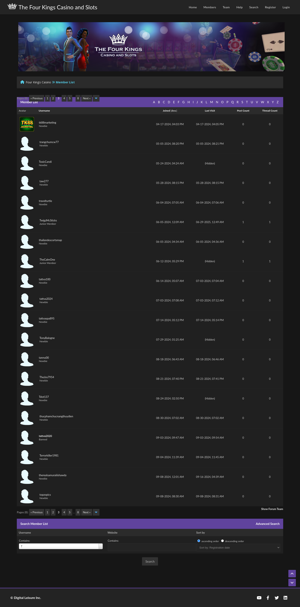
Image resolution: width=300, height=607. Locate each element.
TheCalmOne (47, 259)
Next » (87, 98)
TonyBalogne (47, 338)
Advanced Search (268, 524)
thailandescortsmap (50, 240)
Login (286, 7)
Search (253, 7)
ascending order (210, 541)
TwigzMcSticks (48, 220)
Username (25, 532)
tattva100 (44, 279)
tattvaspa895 (46, 318)
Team (226, 7)
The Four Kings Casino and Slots (52, 7)
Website (113, 532)
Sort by (200, 532)
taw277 (44, 181)
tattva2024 (46, 298)
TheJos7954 (46, 377)
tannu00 (44, 357)
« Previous (37, 98)
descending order (234, 541)
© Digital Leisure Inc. (25, 598)
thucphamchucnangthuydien (56, 416)
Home (193, 7)
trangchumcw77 (49, 142)
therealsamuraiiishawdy (53, 475)
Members (209, 7)
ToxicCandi (45, 161)
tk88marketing (47, 122)
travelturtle (45, 201)
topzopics (45, 494)
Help (239, 7)
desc (173, 110)
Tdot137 (44, 396)
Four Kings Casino (38, 82)
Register (270, 7)
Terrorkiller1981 (49, 455)
